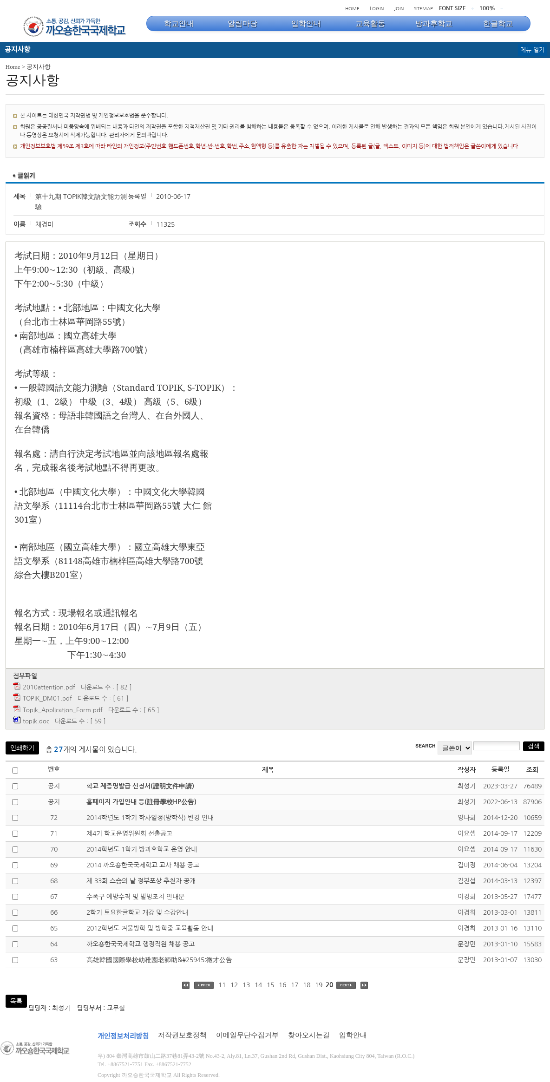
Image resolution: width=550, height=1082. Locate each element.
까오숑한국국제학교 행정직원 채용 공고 (140, 944)
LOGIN (377, 8)
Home (13, 66)
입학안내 (353, 1035)
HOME (352, 8)
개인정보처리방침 (123, 1036)
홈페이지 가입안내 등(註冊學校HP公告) (141, 802)
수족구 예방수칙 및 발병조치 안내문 (135, 896)
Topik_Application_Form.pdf (63, 710)
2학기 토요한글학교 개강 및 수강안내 (137, 912)
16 (282, 985)
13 (246, 985)
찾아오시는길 (309, 1035)
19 (318, 985)
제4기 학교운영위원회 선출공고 (129, 833)
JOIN (399, 8)
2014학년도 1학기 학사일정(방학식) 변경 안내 (150, 817)
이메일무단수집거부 (247, 1035)
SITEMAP (423, 8)
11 (222, 985)
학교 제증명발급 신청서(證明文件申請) (140, 786)
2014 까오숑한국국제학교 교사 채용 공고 (142, 865)
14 (258, 985)
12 (234, 985)
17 (294, 985)
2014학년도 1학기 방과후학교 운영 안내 (141, 849)
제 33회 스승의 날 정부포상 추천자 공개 (141, 881)
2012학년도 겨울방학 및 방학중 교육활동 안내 (149, 928)
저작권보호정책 (182, 1035)
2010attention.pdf (49, 687)
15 (270, 985)
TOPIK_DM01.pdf (47, 698)
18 (306, 985)
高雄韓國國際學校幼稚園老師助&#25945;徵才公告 (159, 960)
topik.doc (36, 721)
